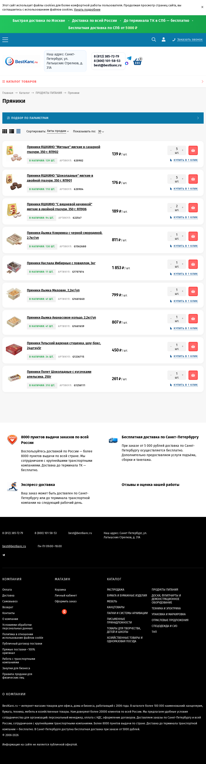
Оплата (7, 589)
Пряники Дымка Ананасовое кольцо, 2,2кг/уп (61, 318)
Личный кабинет (66, 595)
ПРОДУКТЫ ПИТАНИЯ (49, 93)
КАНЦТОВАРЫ (116, 607)
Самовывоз (10, 601)
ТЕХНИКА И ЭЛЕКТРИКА (166, 608)
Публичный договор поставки (22, 643)
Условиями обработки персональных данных (17, 626)
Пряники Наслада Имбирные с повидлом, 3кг (61, 263)
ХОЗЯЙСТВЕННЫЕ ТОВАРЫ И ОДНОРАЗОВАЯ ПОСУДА (125, 639)
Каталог (24, 93)
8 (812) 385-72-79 (106, 56)
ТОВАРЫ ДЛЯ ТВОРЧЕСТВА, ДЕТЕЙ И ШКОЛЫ (124, 630)
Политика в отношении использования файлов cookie (22, 636)
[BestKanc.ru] (19, 61)
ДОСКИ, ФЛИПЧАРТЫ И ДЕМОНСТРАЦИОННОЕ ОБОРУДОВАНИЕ (166, 599)
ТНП (154, 632)
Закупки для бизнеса (16, 668)
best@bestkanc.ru (107, 65)
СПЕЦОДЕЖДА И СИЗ (164, 626)
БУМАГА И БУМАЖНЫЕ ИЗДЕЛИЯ (127, 595)
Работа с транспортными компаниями (18, 660)
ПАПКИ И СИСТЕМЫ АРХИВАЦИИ (127, 613)
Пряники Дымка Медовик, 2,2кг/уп (53, 290)
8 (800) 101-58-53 (107, 61)
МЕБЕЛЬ (112, 601)
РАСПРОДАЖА (115, 589)
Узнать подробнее (87, 9)
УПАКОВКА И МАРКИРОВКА (169, 614)
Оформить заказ (66, 601)
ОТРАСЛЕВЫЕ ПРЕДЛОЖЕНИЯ (170, 620)
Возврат (7, 607)
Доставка (8, 595)
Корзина (60, 589)
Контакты (8, 613)
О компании (10, 619)
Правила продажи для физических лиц (17, 675)
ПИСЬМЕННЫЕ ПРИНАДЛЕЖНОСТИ (119, 620)
